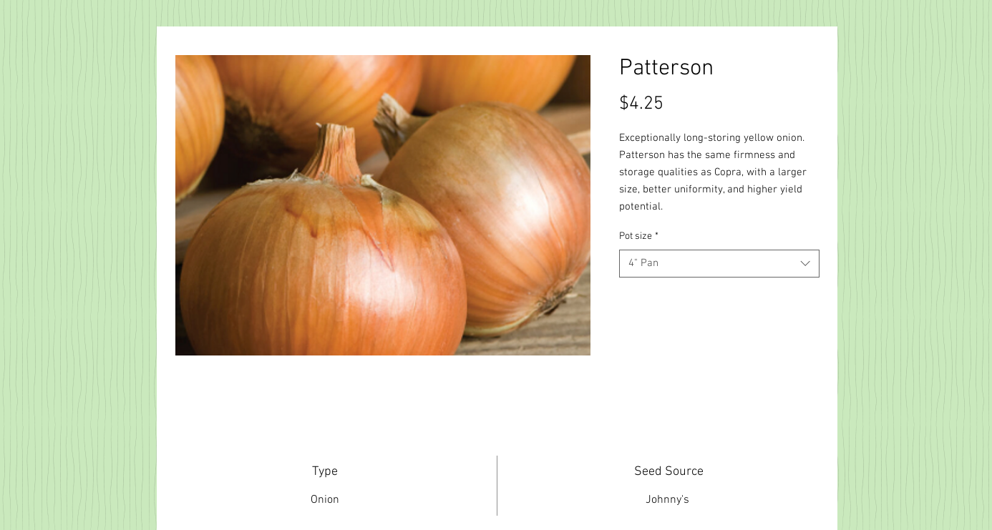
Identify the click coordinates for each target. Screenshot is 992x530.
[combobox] (719, 264)
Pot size (638, 236)
